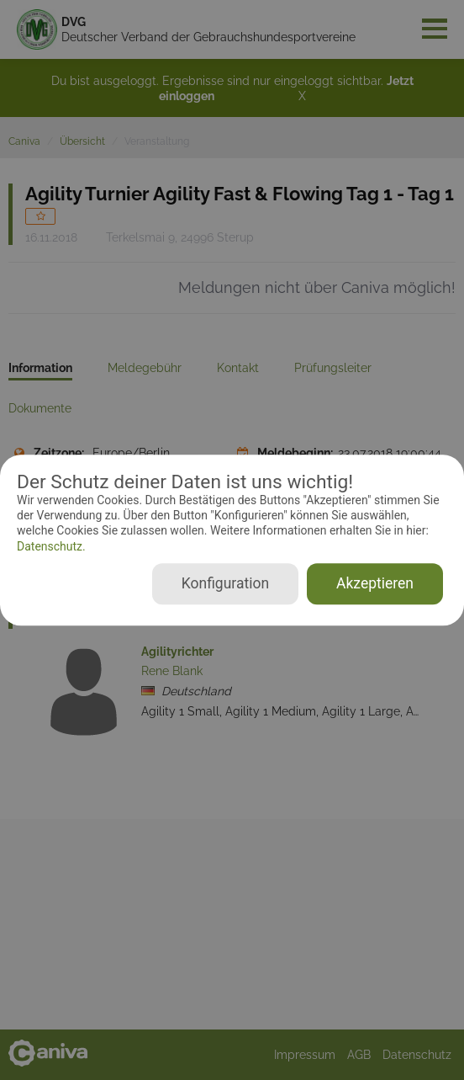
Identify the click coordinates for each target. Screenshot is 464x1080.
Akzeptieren (375, 583)
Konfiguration (225, 583)
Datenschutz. (51, 546)
